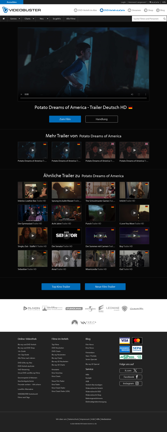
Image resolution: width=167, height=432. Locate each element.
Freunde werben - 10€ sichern (29, 384)
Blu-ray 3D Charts (58, 365)
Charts (27, 18)
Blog (162, 10)
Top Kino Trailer (61, 286)
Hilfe (87, 374)
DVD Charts (56, 351)
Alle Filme (70, 18)
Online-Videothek (27, 338)
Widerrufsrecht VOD (93, 391)
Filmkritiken (90, 352)
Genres (13, 18)
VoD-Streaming (23, 369)
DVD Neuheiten (58, 348)
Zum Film (65, 119)
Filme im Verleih (60, 338)
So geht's (57, 18)
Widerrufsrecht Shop (93, 395)
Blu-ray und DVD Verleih (27, 344)
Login (123, 2)
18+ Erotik (22, 351)
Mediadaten (106, 419)
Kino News (90, 348)
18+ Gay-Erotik (23, 354)
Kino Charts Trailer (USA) (61, 391)
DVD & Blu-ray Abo (25, 363)
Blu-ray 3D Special (92, 364)
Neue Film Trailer (58, 381)
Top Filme (55, 344)
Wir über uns (61, 419)
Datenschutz (73, 419)
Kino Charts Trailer (58, 388)
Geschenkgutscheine (26, 381)
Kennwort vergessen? (137, 2)
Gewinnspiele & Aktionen (27, 377)
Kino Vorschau (57, 373)
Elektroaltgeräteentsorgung (96, 401)
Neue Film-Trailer (105, 286)
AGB (87, 381)
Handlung (102, 119)
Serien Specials (91, 359)
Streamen (136, 10)
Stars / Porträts (91, 356)
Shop (150, 10)
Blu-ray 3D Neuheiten (60, 361)
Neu (42, 18)
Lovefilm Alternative (25, 389)
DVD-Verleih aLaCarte (114, 10)
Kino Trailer (56, 384)
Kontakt (88, 378)
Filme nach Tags (24, 397)
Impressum (85, 419)
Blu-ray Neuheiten (59, 354)
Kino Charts (56, 376)
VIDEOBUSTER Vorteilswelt (28, 394)
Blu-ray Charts (57, 358)
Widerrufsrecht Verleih (94, 388)
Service (89, 369)
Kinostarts (55, 369)
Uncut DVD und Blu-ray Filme (29, 373)
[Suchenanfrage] (149, 18)
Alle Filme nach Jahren (26, 358)
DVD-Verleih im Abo (87, 10)
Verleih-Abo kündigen (94, 385)
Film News (90, 344)
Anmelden (12, 2)
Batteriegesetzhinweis (94, 398)
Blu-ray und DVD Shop (26, 348)
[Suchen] (164, 18)
